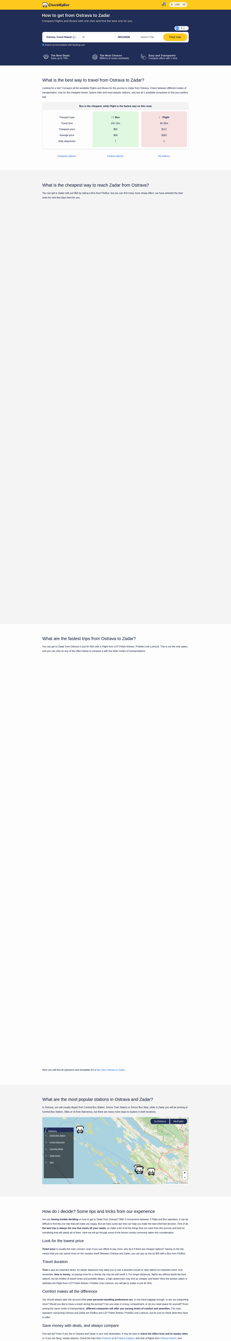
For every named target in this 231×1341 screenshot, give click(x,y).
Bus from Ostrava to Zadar (111, 810)
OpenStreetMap (171, 923)
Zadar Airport (60, 1083)
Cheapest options (66, 156)
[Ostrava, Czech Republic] (61, 37)
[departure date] (127, 37)
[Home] (55, 4)
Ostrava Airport (168, 1079)
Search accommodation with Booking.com (65, 45)
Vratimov (106, 1079)
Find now (173, 256)
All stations (164, 156)
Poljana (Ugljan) (125, 1079)
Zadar (178, 862)
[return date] (150, 37)
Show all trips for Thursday (115, 478)
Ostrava (160, 862)
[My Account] (163, 4)
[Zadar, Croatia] (97, 37)
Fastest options (115, 156)
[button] (139, 911)
